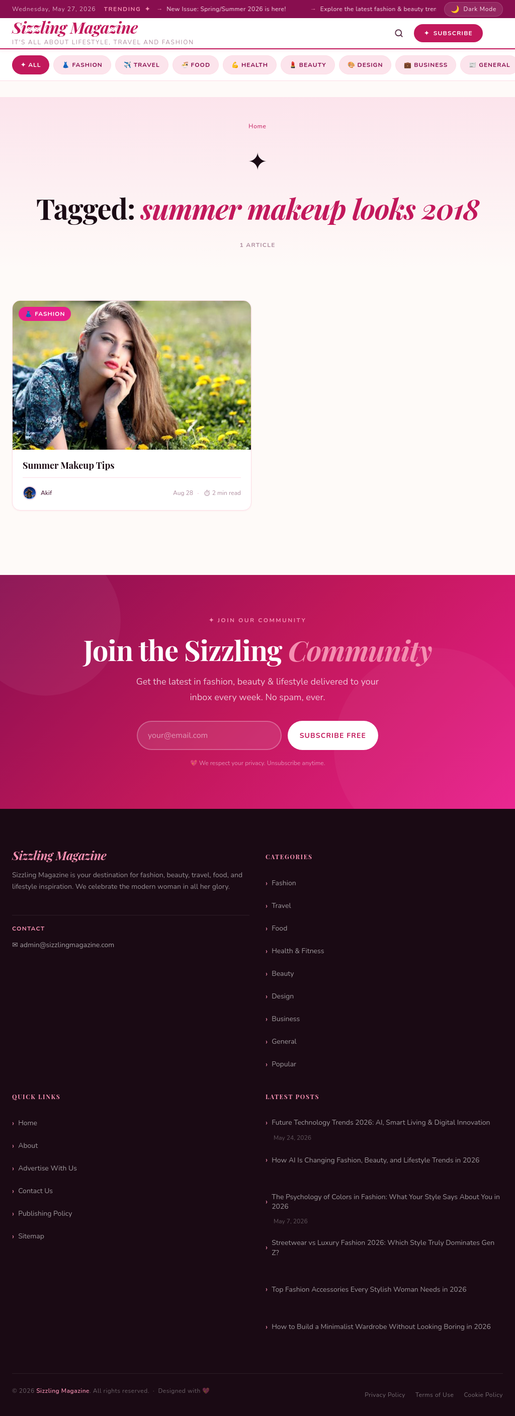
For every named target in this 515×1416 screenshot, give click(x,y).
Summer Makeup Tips (69, 465)
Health (249, 65)
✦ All (31, 65)
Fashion (82, 65)
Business (426, 65)
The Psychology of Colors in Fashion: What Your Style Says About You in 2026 (386, 1202)
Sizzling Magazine (63, 1391)
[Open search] (399, 33)
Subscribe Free (333, 735)
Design (365, 65)
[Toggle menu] (496, 33)
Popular (284, 1064)
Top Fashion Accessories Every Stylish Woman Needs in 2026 (369, 1289)
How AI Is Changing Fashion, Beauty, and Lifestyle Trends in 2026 (375, 1160)
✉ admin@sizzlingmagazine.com (63, 945)
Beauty (307, 65)
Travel (142, 65)
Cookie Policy (483, 1395)
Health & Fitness (298, 951)
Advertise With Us (47, 1168)
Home (257, 126)
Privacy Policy (385, 1395)
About (28, 1145)
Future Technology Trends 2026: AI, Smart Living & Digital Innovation (381, 1122)
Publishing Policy (45, 1213)
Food (195, 65)
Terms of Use (434, 1395)
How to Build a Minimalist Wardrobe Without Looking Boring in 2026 (381, 1326)
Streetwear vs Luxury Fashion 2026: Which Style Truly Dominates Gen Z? (383, 1248)
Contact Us (35, 1191)
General (284, 1041)
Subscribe (448, 33)
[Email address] (209, 735)
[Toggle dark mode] (473, 9)
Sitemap (31, 1236)
